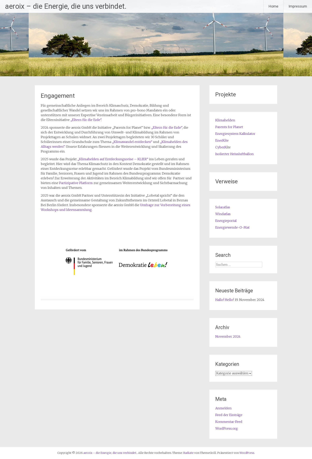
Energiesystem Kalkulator (235, 134)
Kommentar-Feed (228, 422)
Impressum (298, 6)
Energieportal (226, 221)
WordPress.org (226, 428)
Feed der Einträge (228, 415)
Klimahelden (225, 120)
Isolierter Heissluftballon (234, 154)
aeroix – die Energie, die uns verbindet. (66, 6)
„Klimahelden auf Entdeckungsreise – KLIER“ (112, 159)
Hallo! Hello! (224, 300)
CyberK (221, 147)
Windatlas (223, 214)
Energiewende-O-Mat (232, 227)
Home (273, 6)
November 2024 (228, 336)
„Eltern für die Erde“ (166, 127)
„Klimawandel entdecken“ (131, 142)
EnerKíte (222, 140)
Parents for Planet (229, 127)
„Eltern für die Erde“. (86, 120)
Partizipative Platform (76, 183)
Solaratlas (222, 207)
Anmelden (223, 408)
